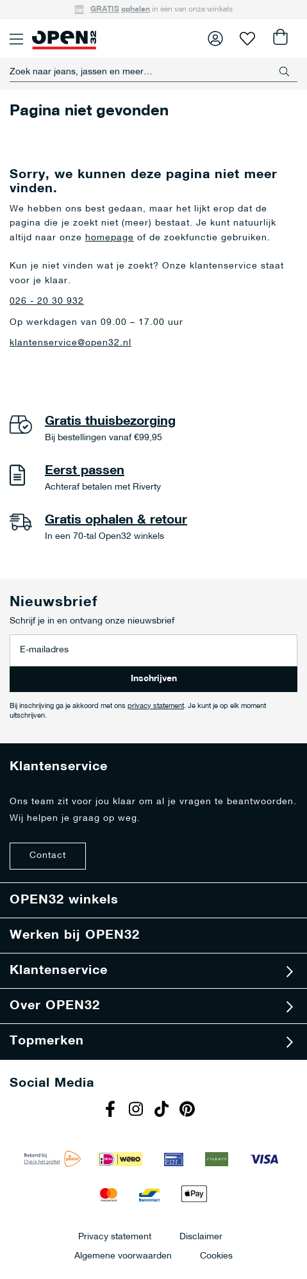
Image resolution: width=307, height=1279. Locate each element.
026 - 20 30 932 (47, 301)
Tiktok (163, 1110)
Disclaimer (200, 1236)
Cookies (216, 1255)
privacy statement (156, 706)
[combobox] (153, 72)
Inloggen (215, 38)
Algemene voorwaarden (123, 1255)
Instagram (137, 1110)
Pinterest (189, 1110)
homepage (109, 238)
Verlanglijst (247, 38)
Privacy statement (114, 1236)
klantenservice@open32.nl (70, 343)
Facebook (112, 1110)
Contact (47, 856)
